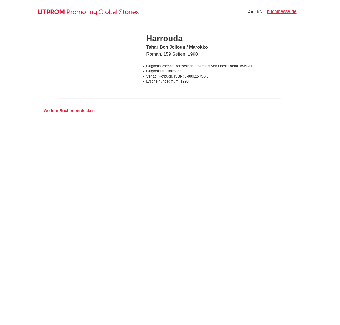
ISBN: (179, 76)
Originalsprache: (159, 66)
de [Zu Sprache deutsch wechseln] (250, 11)
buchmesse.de (281, 11)
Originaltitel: (155, 71)
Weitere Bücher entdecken (69, 110)
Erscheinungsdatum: (162, 81)
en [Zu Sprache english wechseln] (259, 11)
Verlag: (152, 76)
